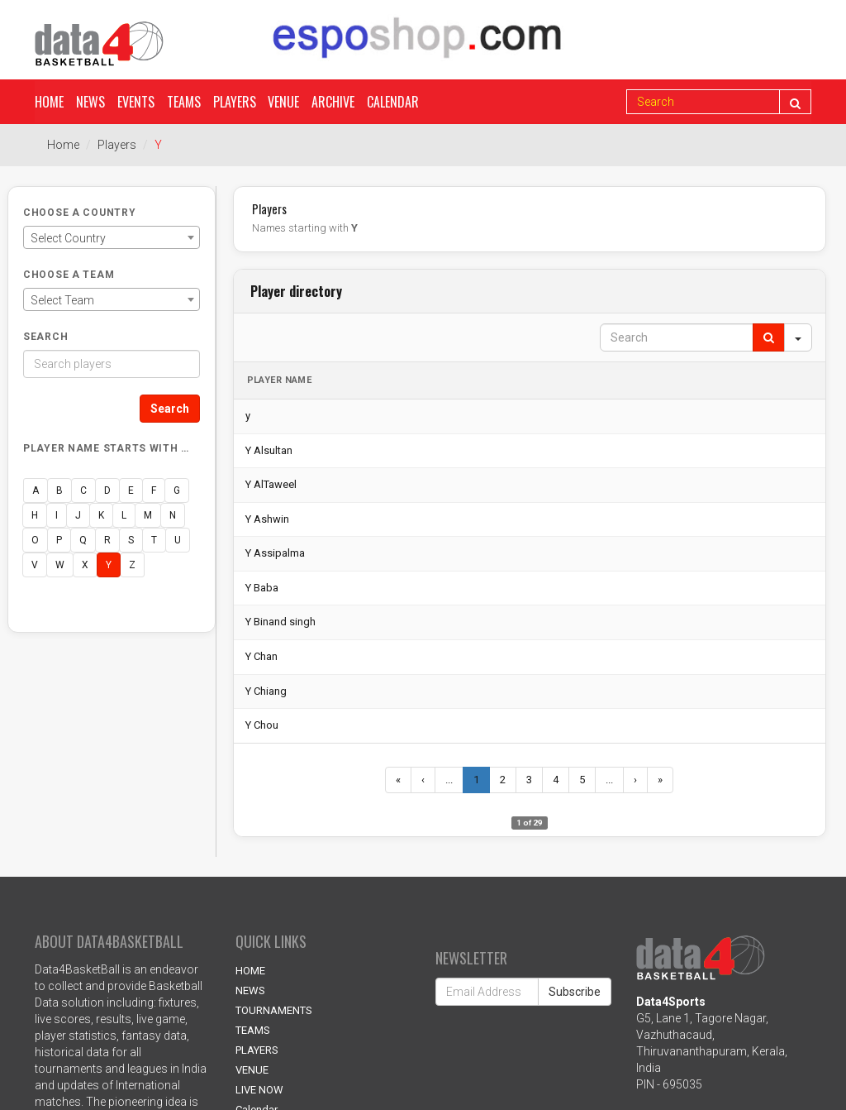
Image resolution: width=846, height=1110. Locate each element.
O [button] (35, 540)
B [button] (59, 490)
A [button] (35, 490)
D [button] (107, 490)
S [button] (131, 540)
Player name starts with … (106, 448)
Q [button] (83, 540)
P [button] (59, 540)
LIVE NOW (259, 1090)
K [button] (101, 515)
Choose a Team (68, 274)
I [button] (56, 515)
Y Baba (261, 587)
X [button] (85, 565)
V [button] (34, 565)
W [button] (59, 565)
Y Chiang (266, 691)
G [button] (176, 490)
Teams (184, 102)
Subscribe (575, 991)
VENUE (252, 1070)
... (449, 779)
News (90, 102)
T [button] (154, 540)
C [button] (83, 490)
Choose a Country (79, 212)
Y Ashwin (267, 519)
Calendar (394, 102)
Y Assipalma (275, 553)
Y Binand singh (280, 621)
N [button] (172, 515)
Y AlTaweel (271, 484)
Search (45, 336)
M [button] (148, 515)
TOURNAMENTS (273, 1010)
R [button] (107, 540)
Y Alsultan (268, 450)
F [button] (153, 490)
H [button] (34, 515)
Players (234, 102)
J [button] (78, 515)
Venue (284, 102)
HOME (250, 970)
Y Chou (261, 725)
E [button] (131, 490)
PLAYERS (256, 1050)
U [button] (177, 540)
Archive (333, 102)
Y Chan (261, 656)
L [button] (123, 515)
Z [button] (132, 565)
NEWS (250, 990)
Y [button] (109, 565)
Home (49, 102)
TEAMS (252, 1030)
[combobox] (111, 237)
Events (135, 102)
